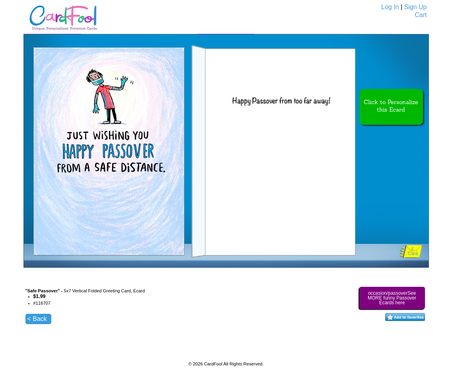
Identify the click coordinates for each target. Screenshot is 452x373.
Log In (390, 7)
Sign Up (415, 7)
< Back (37, 318)
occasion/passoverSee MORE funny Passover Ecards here (392, 297)
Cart (421, 15)
